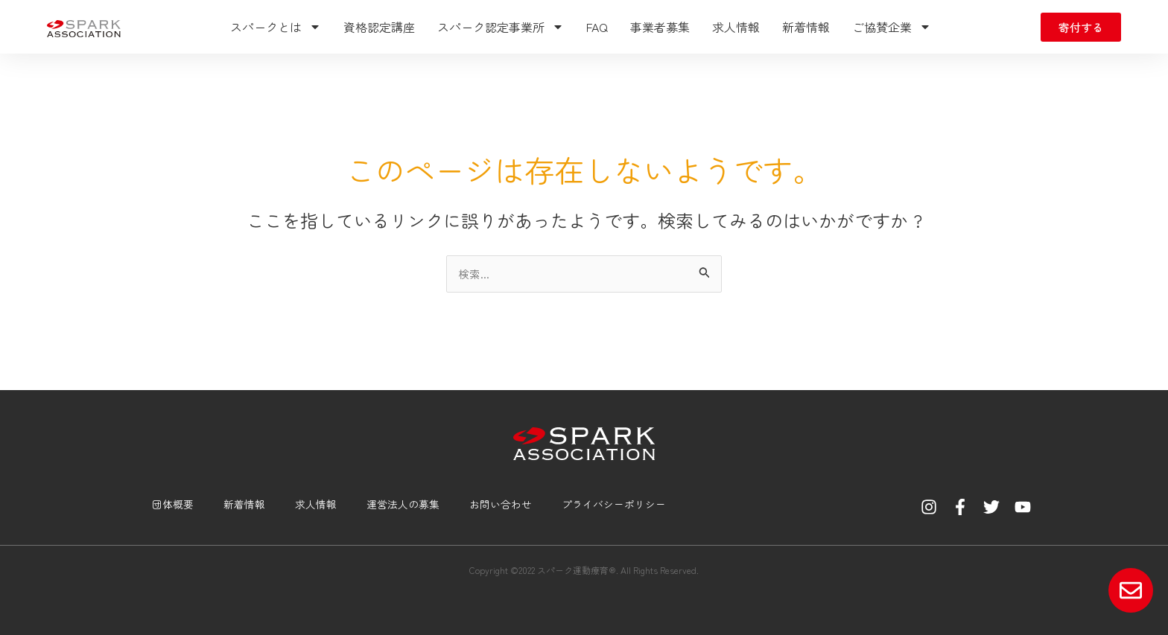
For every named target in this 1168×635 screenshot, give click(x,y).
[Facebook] (960, 507)
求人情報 (736, 27)
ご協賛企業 (891, 26)
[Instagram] (929, 507)
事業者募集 (660, 27)
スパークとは (275, 26)
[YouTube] (1023, 507)
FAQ (597, 27)
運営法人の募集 (394, 504)
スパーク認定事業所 (500, 26)
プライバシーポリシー (612, 504)
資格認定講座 (379, 27)
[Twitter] (991, 507)
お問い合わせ (494, 504)
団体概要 (159, 504)
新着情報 (806, 27)
